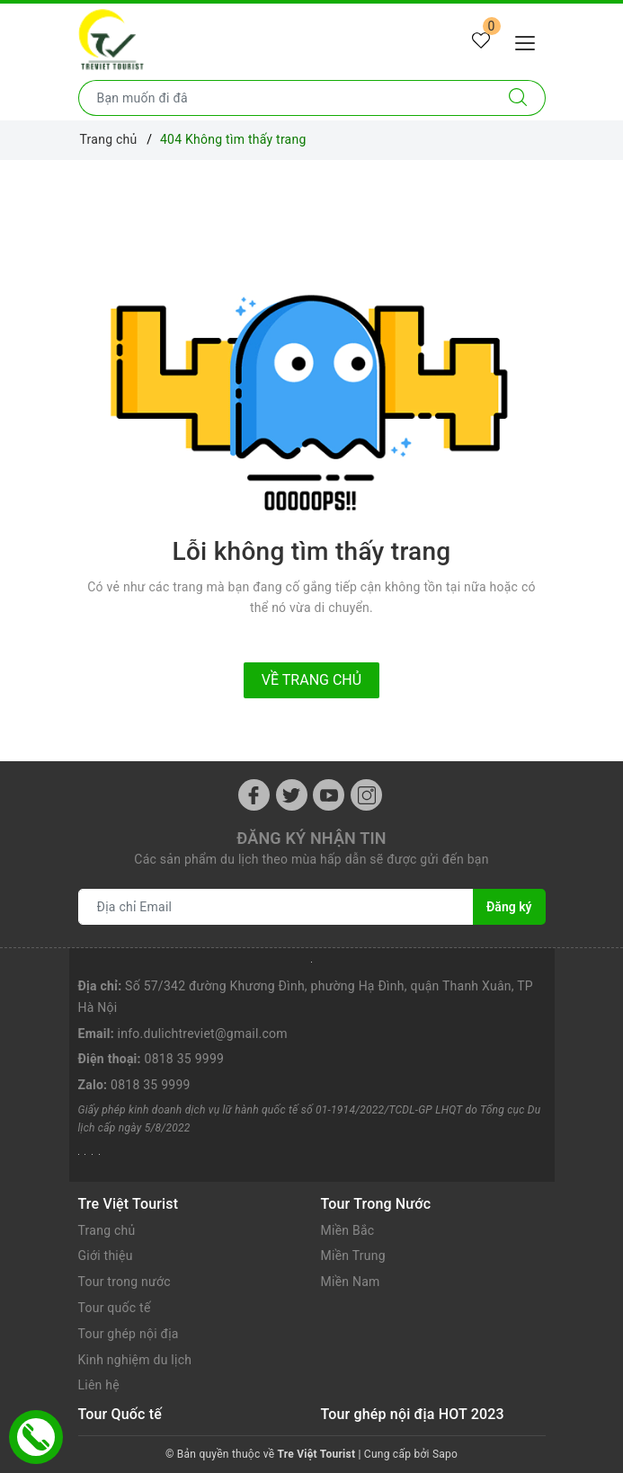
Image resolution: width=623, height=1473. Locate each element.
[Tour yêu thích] (481, 41)
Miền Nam (350, 1281)
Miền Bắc (348, 1230)
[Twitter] (291, 795)
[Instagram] (366, 795)
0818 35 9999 (185, 1059)
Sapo (445, 1454)
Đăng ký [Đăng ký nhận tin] (508, 907)
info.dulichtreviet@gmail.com (203, 1033)
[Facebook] (254, 795)
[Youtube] (328, 795)
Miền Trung (353, 1255)
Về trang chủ (311, 679)
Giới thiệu (105, 1255)
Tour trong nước (124, 1281)
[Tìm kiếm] (518, 98)
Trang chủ (107, 1230)
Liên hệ (99, 1385)
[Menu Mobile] (530, 41)
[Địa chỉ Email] (276, 907)
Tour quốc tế (114, 1307)
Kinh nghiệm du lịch (135, 1360)
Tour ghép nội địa (128, 1334)
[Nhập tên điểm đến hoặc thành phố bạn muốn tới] (285, 98)
